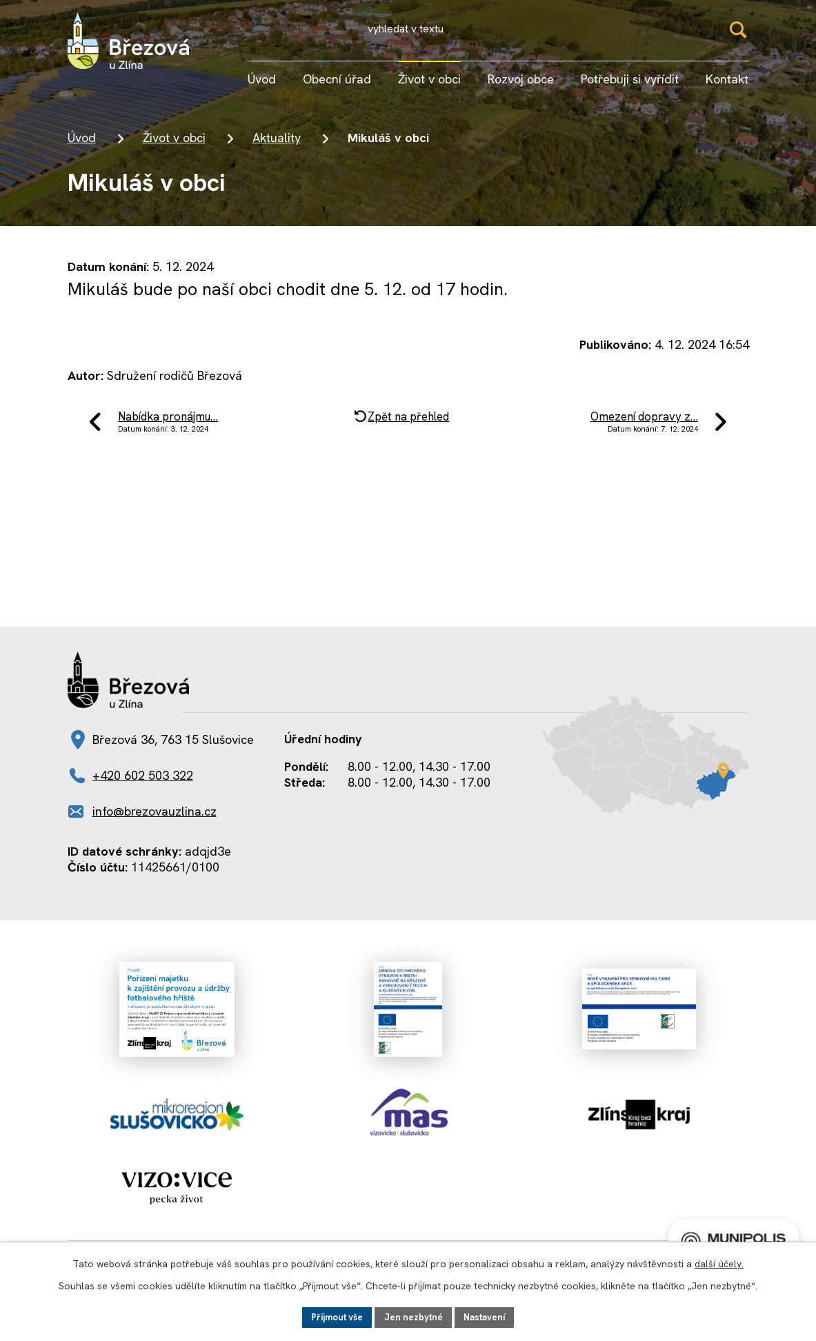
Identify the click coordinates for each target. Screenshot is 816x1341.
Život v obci (174, 145)
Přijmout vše (333, 1316)
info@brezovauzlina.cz (154, 826)
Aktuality (276, 145)
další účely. (719, 1262)
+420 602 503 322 (142, 790)
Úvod (82, 145)
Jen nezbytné (414, 1316)
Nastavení (489, 1316)
